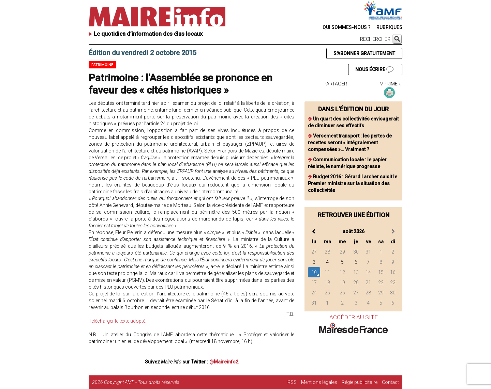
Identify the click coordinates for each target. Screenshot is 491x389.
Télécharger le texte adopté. (117, 321)
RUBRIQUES (389, 27)
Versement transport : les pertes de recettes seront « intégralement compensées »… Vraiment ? (350, 142)
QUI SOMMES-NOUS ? (347, 27)
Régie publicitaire (359, 382)
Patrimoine (102, 65)
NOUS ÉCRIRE (374, 69)
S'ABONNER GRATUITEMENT (364, 53)
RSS (292, 382)
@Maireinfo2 (223, 361)
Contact (390, 382)
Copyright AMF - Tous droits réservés (141, 382)
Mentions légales (319, 382)
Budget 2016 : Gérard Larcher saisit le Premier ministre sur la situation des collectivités (352, 183)
